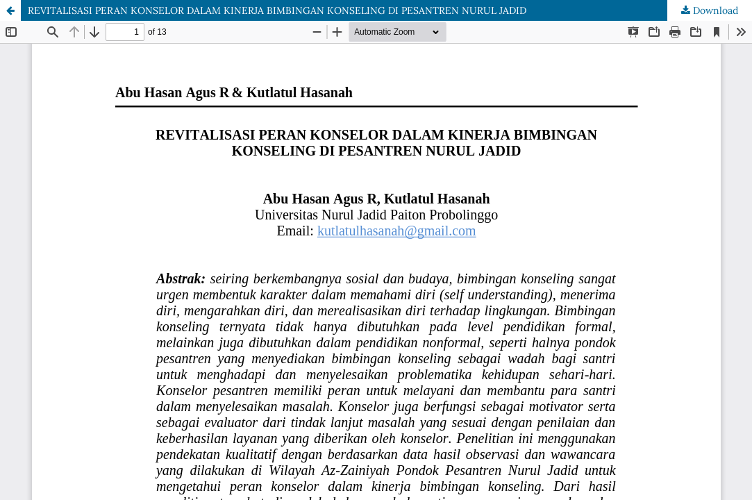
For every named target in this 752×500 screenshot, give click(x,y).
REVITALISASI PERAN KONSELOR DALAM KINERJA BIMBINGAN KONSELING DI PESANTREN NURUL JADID (277, 10)
